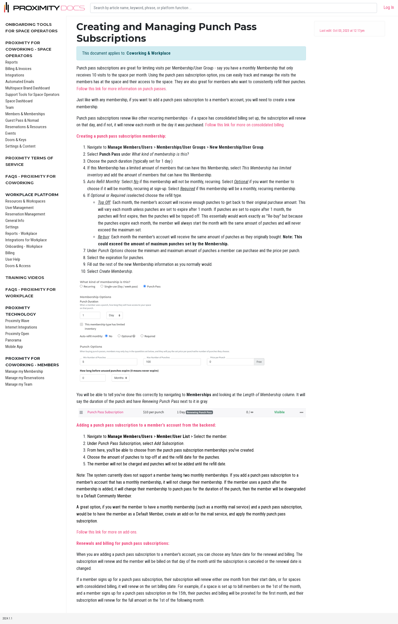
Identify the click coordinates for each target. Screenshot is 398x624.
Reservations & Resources (26, 126)
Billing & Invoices (18, 68)
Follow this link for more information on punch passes (121, 88)
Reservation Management (25, 214)
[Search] (233, 8)
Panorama (13, 340)
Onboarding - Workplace (24, 246)
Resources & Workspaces (25, 201)
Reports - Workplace (21, 233)
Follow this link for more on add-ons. (106, 532)
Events (10, 133)
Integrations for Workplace (26, 240)
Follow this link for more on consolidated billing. (244, 124)
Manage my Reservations (24, 377)
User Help (12, 259)
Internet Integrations (21, 327)
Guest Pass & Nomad (22, 120)
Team (9, 107)
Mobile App (14, 346)
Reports (11, 62)
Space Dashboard (19, 101)
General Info (14, 220)
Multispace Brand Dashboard (27, 88)
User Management (19, 207)
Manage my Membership (24, 371)
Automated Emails (19, 81)
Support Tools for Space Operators (32, 94)
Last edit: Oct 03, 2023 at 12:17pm (342, 31)
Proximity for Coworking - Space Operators (28, 49)
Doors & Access (18, 265)
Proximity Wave (17, 320)
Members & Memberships (25, 113)
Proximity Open (17, 333)
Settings (12, 227)
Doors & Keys (15, 139)
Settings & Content (20, 146)
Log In (388, 7)
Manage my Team (18, 384)
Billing (10, 252)
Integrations (14, 75)
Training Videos (24, 277)
